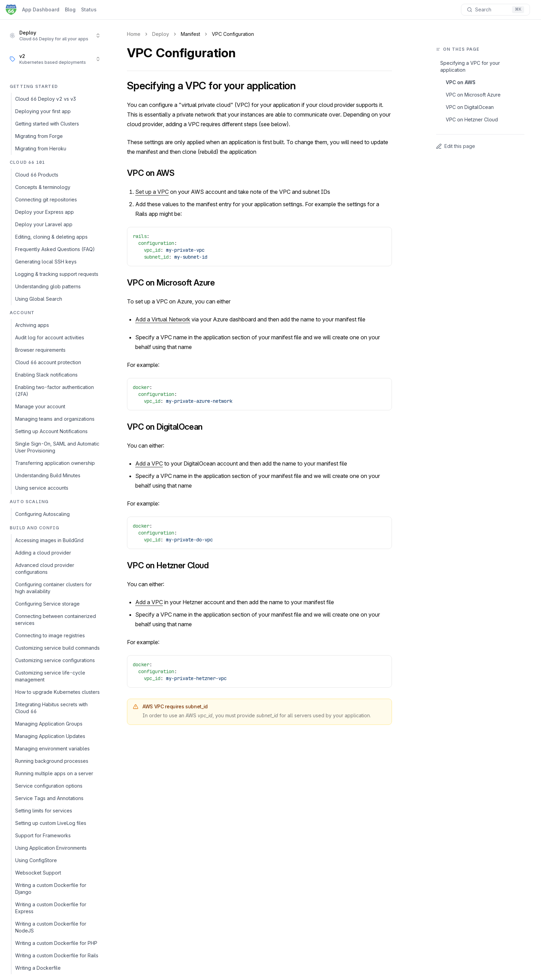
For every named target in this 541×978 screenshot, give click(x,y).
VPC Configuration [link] (233, 34)
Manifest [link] (190, 34)
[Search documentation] (495, 10)
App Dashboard (40, 9)
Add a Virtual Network (162, 319)
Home (133, 34)
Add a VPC (149, 463)
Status (89, 9)
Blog (70, 9)
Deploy (160, 34)
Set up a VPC (152, 191)
